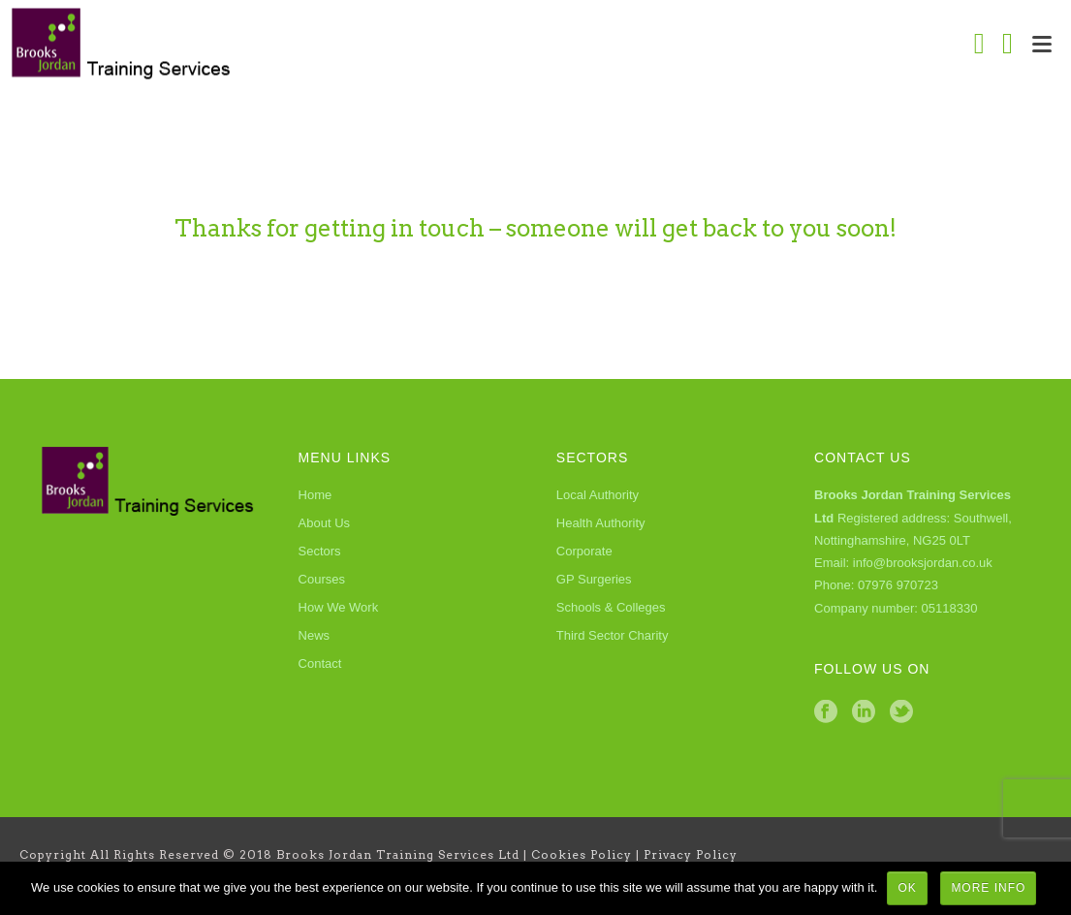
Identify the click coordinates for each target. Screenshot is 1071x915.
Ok (907, 888)
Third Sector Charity (612, 635)
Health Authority (601, 523)
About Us (324, 523)
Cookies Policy (581, 854)
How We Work (339, 607)
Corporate (584, 551)
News (315, 635)
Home (315, 495)
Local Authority (597, 495)
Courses (322, 579)
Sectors (320, 551)
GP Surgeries (594, 579)
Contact (320, 663)
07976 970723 (898, 585)
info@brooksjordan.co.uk (922, 562)
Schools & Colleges (611, 607)
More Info (988, 888)
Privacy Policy (691, 854)
